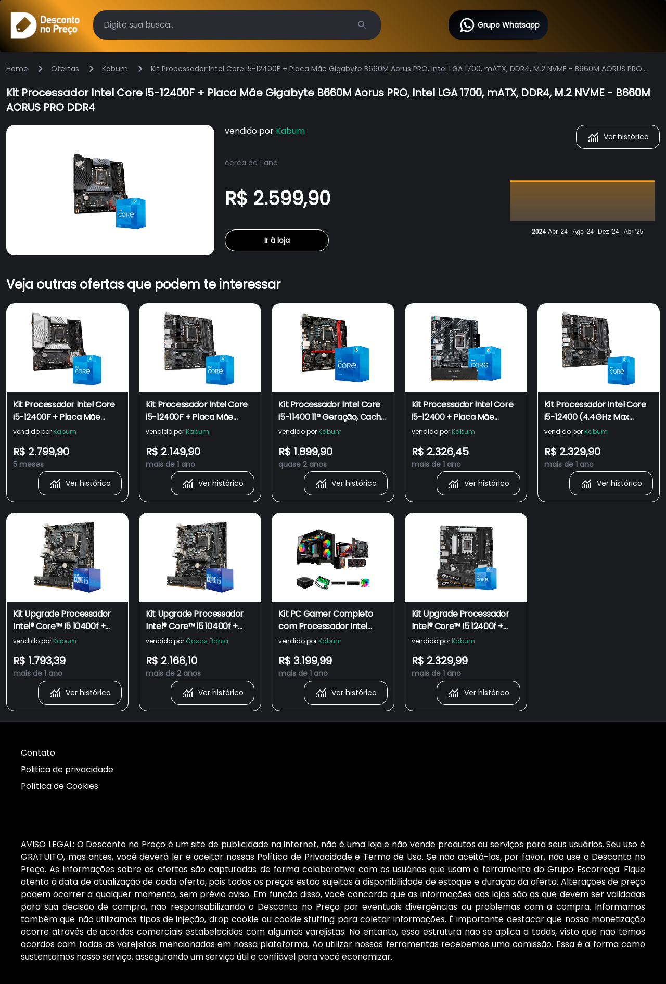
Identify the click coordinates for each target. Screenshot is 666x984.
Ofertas (65, 68)
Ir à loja (277, 240)
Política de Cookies (59, 786)
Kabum (115, 68)
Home (17, 68)
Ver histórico (618, 137)
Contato (38, 753)
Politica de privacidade (67, 769)
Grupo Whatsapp (499, 25)
